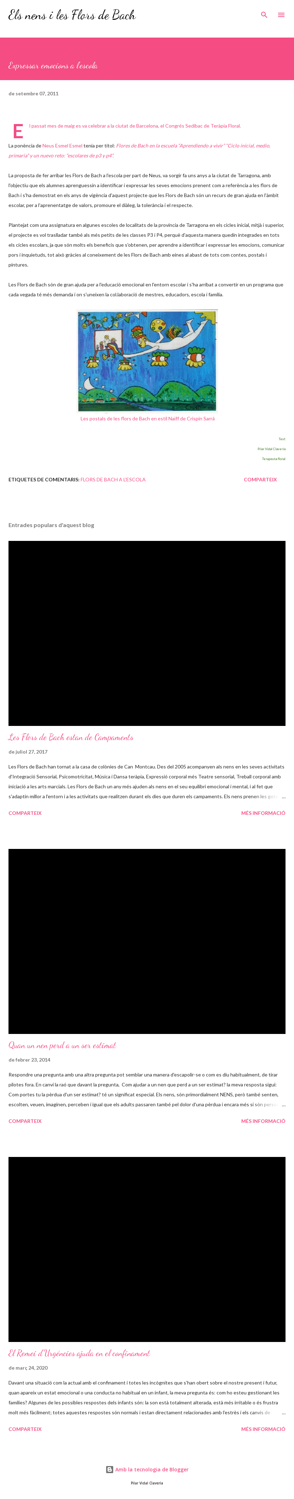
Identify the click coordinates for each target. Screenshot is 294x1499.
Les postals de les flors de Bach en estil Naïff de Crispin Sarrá (148, 418)
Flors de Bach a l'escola (113, 479)
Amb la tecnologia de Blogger (147, 1469)
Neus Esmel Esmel (62, 145)
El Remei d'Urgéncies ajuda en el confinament (79, 1353)
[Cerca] (264, 13)
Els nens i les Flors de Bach (72, 14)
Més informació (263, 813)
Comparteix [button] (260, 479)
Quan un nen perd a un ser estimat (62, 1045)
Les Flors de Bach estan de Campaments (70, 737)
